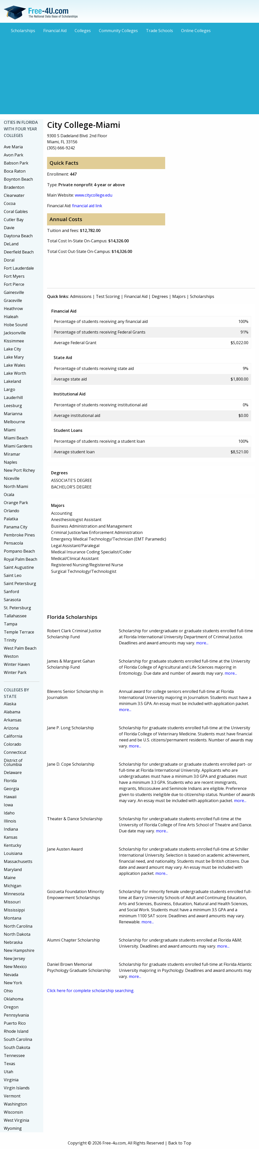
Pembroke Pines (19, 535)
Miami (9, 430)
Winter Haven (17, 664)
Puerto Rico (15, 1023)
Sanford (11, 591)
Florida (10, 780)
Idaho (9, 813)
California (13, 736)
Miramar (12, 454)
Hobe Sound (15, 324)
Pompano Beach (19, 551)
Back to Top (179, 1143)
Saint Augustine (19, 567)
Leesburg (13, 405)
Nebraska (13, 942)
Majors (179, 296)
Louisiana (13, 853)
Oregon (11, 1007)
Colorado (12, 744)
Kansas (10, 837)
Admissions (81, 296)
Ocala (9, 494)
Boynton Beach (18, 179)
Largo (9, 389)
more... (202, 643)
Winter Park (15, 672)
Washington (15, 1104)
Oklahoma (13, 999)
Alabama (12, 712)
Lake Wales (14, 365)
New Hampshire (19, 950)
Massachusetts (18, 861)
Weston (11, 656)
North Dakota (17, 934)
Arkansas (12, 720)
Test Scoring (108, 296)
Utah (8, 1071)
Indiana (11, 829)
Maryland (13, 869)
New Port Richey (19, 470)
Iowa (8, 805)
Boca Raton (15, 171)
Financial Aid (55, 30)
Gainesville (14, 292)
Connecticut (15, 752)
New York (13, 983)
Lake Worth (15, 373)
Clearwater (14, 195)
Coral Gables (16, 211)
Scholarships (23, 30)
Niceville (11, 478)
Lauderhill (13, 397)
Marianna (13, 413)
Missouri (12, 902)
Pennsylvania (16, 1015)
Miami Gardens (18, 446)
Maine (10, 877)
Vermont (12, 1096)
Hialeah (11, 316)
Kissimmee (14, 341)
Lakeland (12, 381)
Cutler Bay (14, 219)
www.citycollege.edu (93, 195)
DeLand (11, 244)
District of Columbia (13, 762)
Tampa (10, 624)
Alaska (10, 704)
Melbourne (14, 422)
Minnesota (14, 894)
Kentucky (12, 845)
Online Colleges (196, 30)
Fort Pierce (14, 284)
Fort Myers (14, 276)
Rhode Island (16, 1031)
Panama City (15, 527)
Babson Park (16, 163)
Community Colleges (118, 30)
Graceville (13, 300)
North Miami (16, 486)
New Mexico (15, 966)
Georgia (11, 788)
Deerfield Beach (19, 252)
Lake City (12, 349)
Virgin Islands (17, 1088)
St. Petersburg (17, 608)
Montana (12, 918)
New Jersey (14, 958)
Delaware (13, 772)
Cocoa (9, 203)
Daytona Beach (18, 236)
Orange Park (16, 502)
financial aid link (87, 205)
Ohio (8, 991)
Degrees (160, 296)
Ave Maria (13, 147)
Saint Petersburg (20, 583)
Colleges (83, 30)
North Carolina (18, 926)
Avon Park (13, 155)
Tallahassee (15, 616)
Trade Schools (159, 30)
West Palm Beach (20, 648)
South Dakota (17, 1047)
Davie (9, 227)
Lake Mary (14, 357)
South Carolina (18, 1039)
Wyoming (13, 1128)
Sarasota (12, 599)
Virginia (11, 1080)
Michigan (12, 885)
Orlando (11, 510)
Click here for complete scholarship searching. (90, 990)
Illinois (10, 821)
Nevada (11, 974)
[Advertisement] (129, 73)
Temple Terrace (19, 632)
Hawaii (10, 797)
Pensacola (13, 543)
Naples (10, 462)
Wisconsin (13, 1112)
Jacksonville (15, 333)
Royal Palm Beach (20, 559)
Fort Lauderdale (19, 268)
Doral (9, 260)
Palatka (11, 519)
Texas (9, 1063)
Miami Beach (16, 438)
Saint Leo (12, 575)
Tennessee (14, 1055)
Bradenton (14, 187)
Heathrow (13, 308)
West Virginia (16, 1120)
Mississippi (14, 910)
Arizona (11, 728)
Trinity (10, 640)
